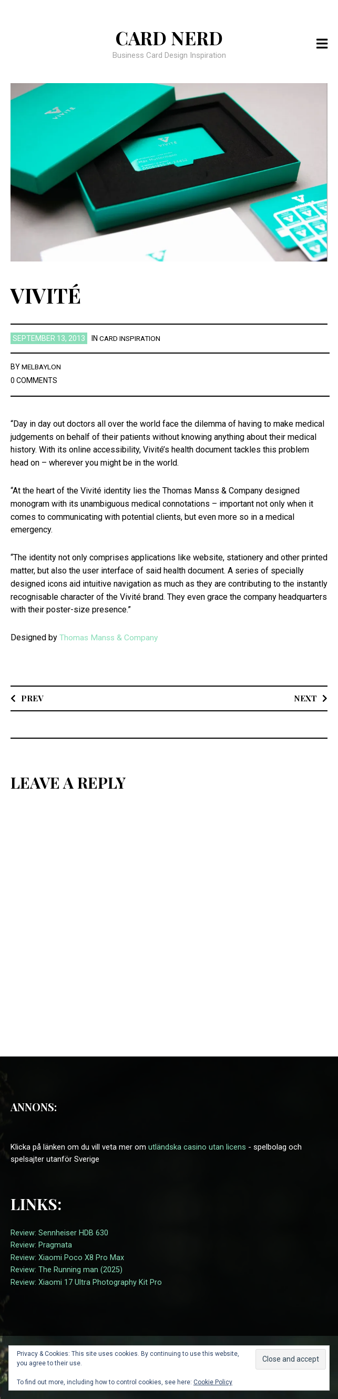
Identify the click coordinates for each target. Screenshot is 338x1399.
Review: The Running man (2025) (66, 1269)
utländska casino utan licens (197, 1147)
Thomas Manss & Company (109, 637)
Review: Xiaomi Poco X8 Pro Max (67, 1257)
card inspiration (131, 338)
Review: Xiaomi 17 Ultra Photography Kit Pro (86, 1281)
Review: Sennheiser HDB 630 (59, 1232)
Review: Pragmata (41, 1245)
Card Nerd (169, 37)
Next (305, 697)
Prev (32, 697)
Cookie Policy (212, 1382)
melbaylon (43, 367)
